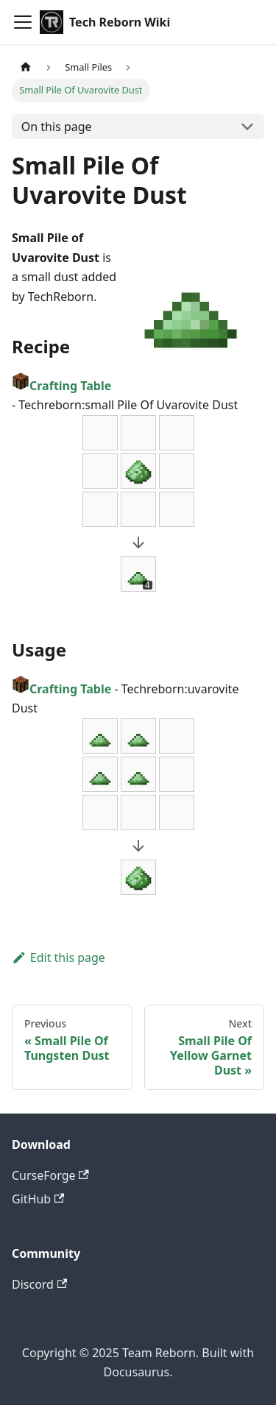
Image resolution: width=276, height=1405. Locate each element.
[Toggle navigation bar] (23, 22)
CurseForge (50, 1175)
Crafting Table (61, 386)
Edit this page (58, 957)
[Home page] (26, 67)
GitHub (38, 1199)
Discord (39, 1284)
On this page (56, 126)
